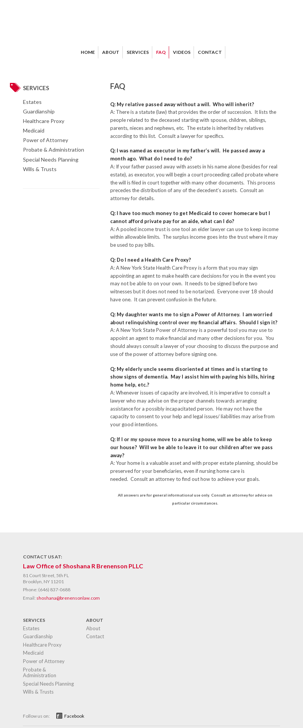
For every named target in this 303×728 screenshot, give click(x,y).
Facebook (74, 716)
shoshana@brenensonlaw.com (68, 598)
